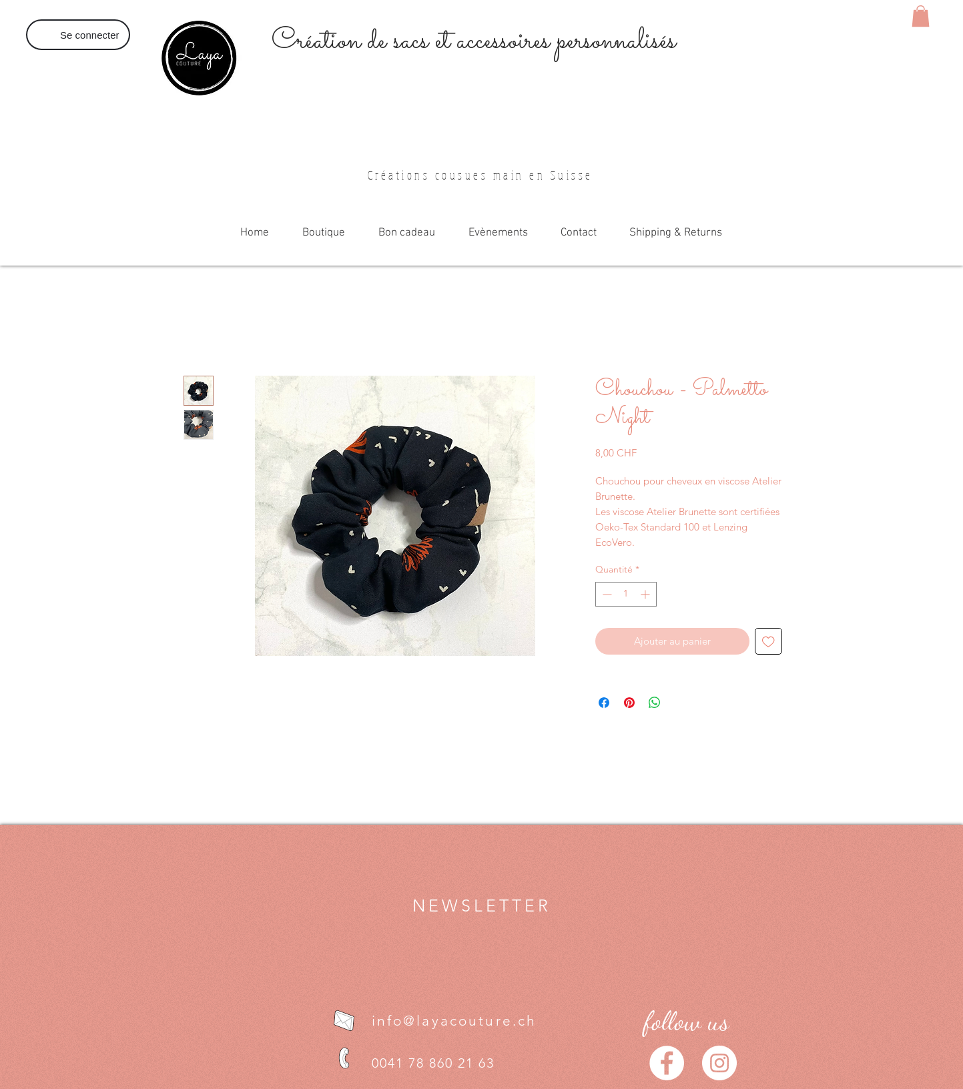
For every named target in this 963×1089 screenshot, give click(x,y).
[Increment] (646, 594)
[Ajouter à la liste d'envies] (768, 641)
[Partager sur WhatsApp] (655, 703)
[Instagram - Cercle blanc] (719, 1063)
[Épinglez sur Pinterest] (629, 703)
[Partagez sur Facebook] (604, 703)
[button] (921, 16)
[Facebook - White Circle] (666, 1063)
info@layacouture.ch (454, 1020)
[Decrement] (605, 594)
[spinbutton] (626, 594)
